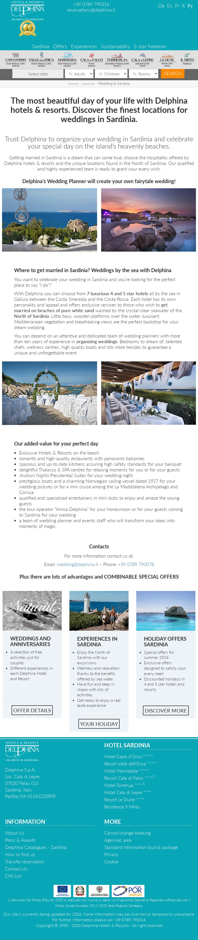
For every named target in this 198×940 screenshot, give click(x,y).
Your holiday (99, 724)
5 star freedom (150, 46)
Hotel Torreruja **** (124, 785)
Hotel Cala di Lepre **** (127, 792)
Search (172, 73)
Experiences (84, 46)
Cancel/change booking (127, 833)
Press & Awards (20, 840)
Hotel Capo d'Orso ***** (128, 756)
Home (73, 83)
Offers (60, 46)
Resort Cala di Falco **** (129, 778)
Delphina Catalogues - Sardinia (36, 847)
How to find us (20, 854)
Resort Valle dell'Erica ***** (131, 763)
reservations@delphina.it (91, 10)
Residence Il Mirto (122, 806)
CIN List (13, 876)
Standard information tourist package (141, 847)
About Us (14, 833)
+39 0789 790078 (136, 564)
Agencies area (117, 840)
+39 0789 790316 (91, 4)
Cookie (111, 861)
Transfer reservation (24, 861)
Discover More (166, 710)
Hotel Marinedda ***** (126, 771)
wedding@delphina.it (77, 564)
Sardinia (40, 46)
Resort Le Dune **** (124, 799)
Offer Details (32, 710)
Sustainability (115, 46)
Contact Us (16, 869)
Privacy (111, 854)
